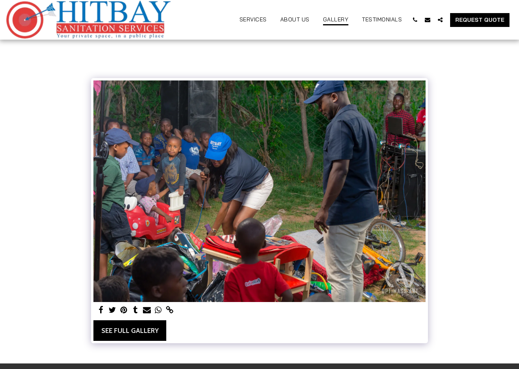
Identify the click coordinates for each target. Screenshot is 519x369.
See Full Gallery (130, 331)
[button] (415, 20)
